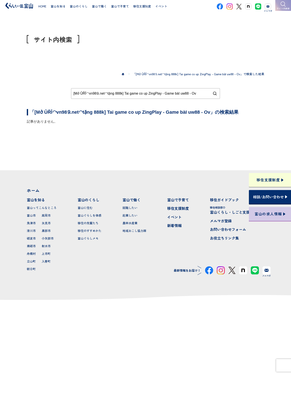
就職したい (130, 208)
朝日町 (31, 269)
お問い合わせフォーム (228, 229)
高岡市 (46, 215)
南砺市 (31, 246)
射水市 (46, 246)
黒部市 (46, 230)
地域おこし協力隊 (134, 230)
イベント (174, 217)
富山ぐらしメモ (88, 238)
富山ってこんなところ (42, 208)
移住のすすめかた (89, 230)
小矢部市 (48, 238)
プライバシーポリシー (145, 374)
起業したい (130, 215)
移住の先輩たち (88, 223)
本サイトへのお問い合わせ (145, 347)
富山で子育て (178, 199)
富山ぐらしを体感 (89, 215)
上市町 (46, 253)
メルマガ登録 (221, 220)
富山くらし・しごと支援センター (237, 210)
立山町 (31, 261)
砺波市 (31, 238)
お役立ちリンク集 (224, 238)
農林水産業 (130, 223)
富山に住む (85, 208)
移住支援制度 (178, 208)
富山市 (31, 215)
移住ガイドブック (224, 199)
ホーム (33, 190)
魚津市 (31, 223)
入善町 (46, 261)
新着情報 (174, 225)
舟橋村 (31, 253)
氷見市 (46, 223)
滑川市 (31, 230)
